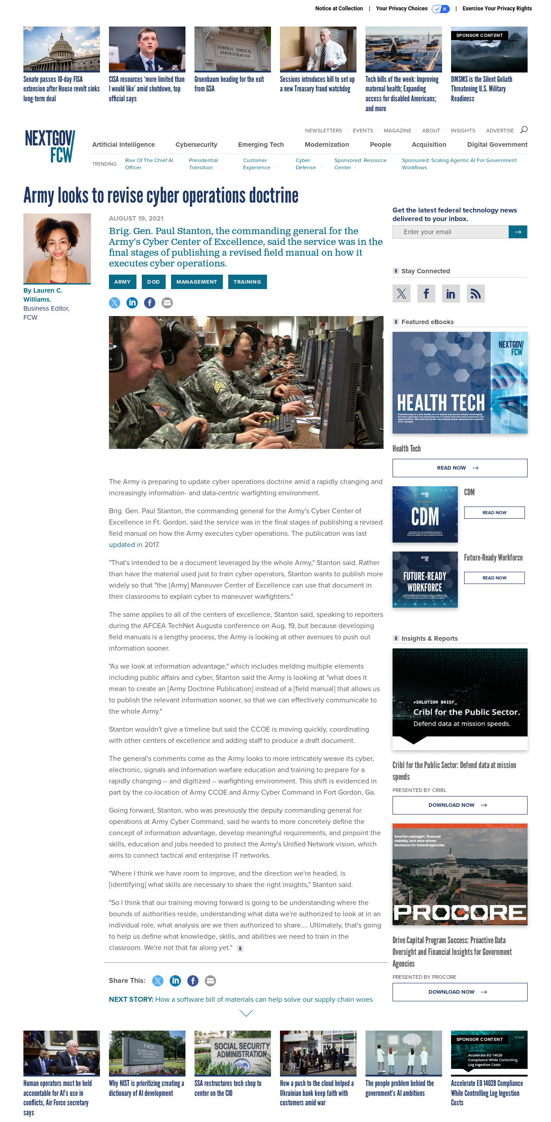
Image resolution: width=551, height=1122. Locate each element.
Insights (463, 131)
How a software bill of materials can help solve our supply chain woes (264, 999)
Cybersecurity (196, 144)
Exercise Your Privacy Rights (497, 8)
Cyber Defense (306, 164)
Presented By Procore (424, 977)
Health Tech (407, 448)
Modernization (327, 144)
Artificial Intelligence (123, 144)
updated (122, 544)
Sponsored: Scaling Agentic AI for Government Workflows (459, 164)
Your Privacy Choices (413, 9)
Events (363, 131)
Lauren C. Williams (43, 294)
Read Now (460, 468)
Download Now (460, 805)
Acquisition (429, 144)
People (380, 144)
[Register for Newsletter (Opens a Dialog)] (518, 232)
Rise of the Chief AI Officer (149, 164)
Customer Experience (257, 164)
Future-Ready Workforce (493, 557)
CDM (469, 492)
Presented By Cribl (420, 790)
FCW (30, 317)
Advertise (500, 131)
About (431, 131)
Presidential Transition (203, 164)
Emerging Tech (261, 144)
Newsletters (323, 131)
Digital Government (497, 144)
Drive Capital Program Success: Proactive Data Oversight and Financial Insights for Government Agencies (452, 952)
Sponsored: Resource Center (360, 164)
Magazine (397, 131)
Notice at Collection (339, 8)
